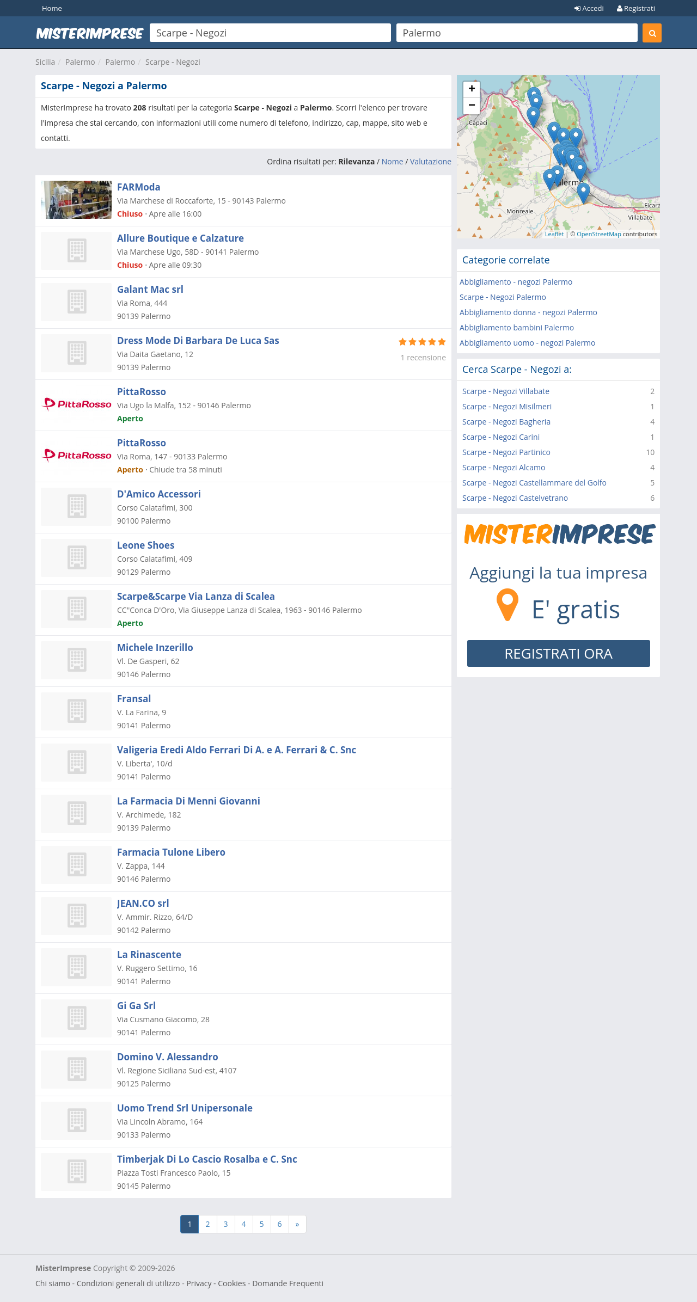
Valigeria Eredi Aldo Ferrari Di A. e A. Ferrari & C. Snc (236, 750)
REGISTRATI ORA (558, 653)
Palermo (80, 62)
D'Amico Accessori (159, 494)
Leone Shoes (145, 545)
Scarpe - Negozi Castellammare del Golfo (534, 482)
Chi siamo (52, 1283)
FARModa (139, 187)
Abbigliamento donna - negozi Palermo (528, 312)
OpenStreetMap (599, 234)
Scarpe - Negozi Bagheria (506, 421)
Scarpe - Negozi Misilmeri (507, 406)
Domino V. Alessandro (167, 1057)
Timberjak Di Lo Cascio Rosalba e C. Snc (207, 1159)
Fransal (134, 698)
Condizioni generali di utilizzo (128, 1283)
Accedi (589, 8)
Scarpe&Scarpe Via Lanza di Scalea (196, 596)
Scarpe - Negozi (172, 62)
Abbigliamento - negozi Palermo (516, 282)
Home (52, 8)
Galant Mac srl (150, 289)
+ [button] (471, 90)
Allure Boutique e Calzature (180, 238)
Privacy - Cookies (216, 1283)
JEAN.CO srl (143, 903)
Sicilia (45, 62)
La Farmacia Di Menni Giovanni (188, 801)
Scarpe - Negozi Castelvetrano (515, 498)
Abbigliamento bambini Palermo (517, 327)
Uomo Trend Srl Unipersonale (185, 1108)
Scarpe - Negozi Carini (501, 437)
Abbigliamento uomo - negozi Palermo (528, 342)
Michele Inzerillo (155, 647)
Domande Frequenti (287, 1283)
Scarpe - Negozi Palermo (503, 297)
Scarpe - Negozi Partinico (506, 452)
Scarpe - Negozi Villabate (505, 391)
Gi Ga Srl (136, 1005)
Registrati (636, 8)
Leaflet (554, 234)
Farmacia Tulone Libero (171, 852)
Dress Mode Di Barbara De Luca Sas (198, 340)
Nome (392, 161)
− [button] (471, 106)
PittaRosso (141, 391)
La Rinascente (149, 954)
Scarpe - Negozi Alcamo (504, 467)
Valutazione (430, 161)
